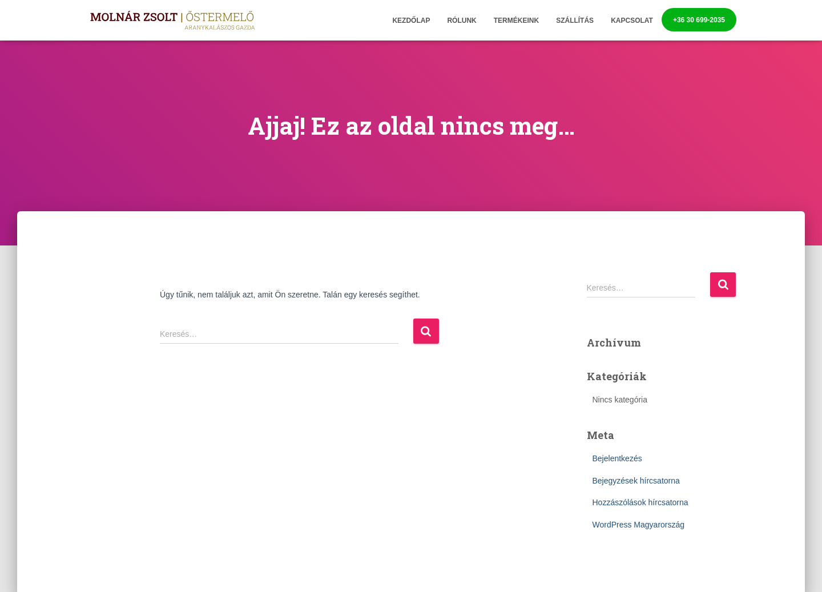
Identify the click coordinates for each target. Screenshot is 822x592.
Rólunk (461, 21)
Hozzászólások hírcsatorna (640, 502)
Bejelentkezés (617, 458)
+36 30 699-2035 (699, 20)
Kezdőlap (411, 21)
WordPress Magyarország (639, 524)
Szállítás (575, 21)
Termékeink (516, 21)
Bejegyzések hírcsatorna (636, 480)
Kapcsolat (632, 21)
